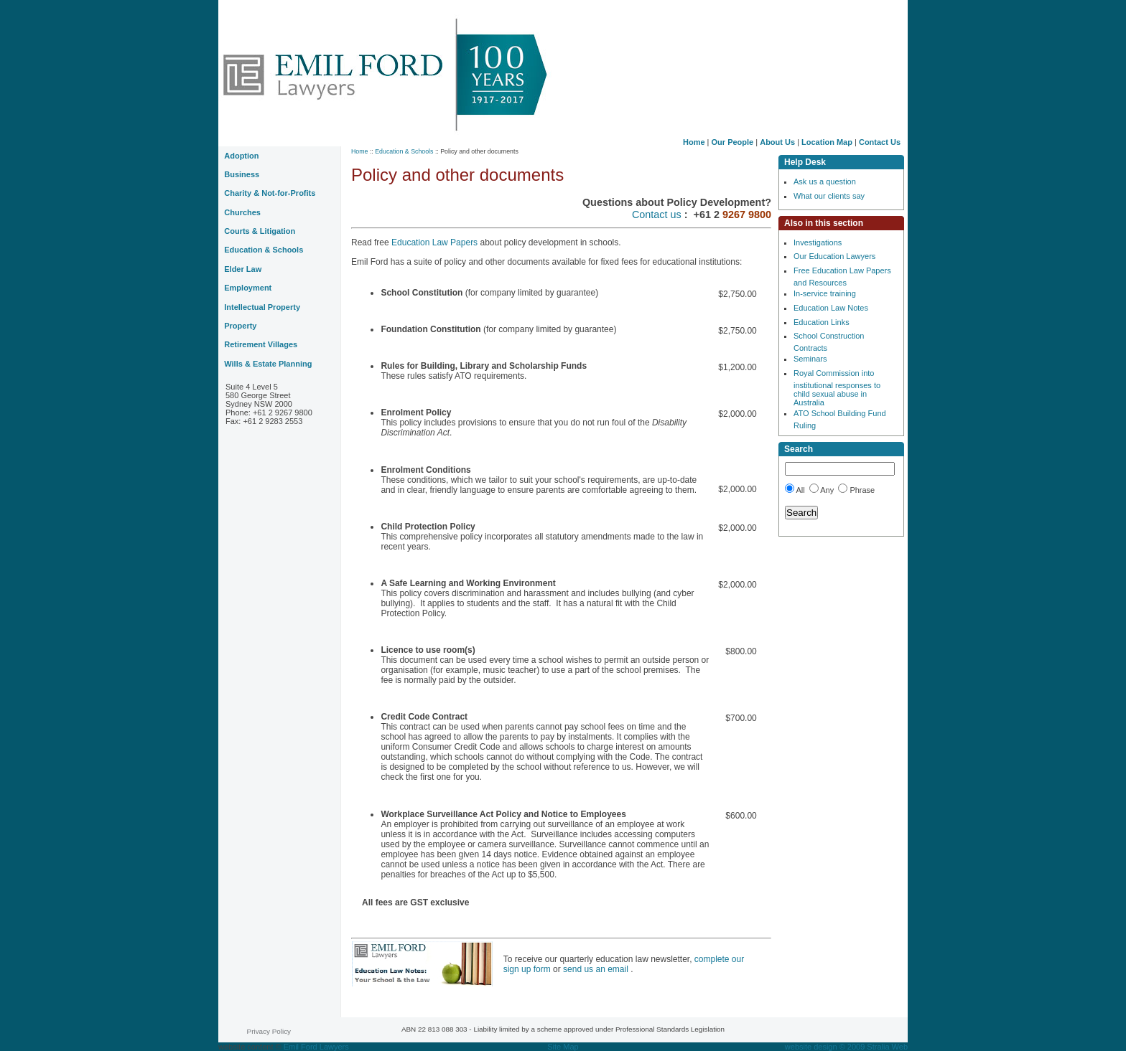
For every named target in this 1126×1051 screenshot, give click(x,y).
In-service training (825, 293)
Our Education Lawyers (834, 256)
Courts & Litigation (259, 231)
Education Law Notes (831, 307)
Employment (247, 287)
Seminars (810, 358)
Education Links (822, 322)
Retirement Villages (260, 344)
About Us (777, 142)
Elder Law (242, 269)
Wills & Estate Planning (268, 363)
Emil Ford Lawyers (316, 1046)
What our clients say (829, 196)
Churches (242, 212)
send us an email (597, 969)
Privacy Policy (269, 1031)
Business (241, 174)
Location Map (826, 142)
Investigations (818, 242)
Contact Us (880, 142)
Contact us (658, 214)
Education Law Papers (435, 242)
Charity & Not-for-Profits (269, 193)
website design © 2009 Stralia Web (846, 1046)
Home (694, 142)
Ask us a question (825, 181)
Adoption (241, 155)
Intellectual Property (262, 307)
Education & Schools (404, 151)
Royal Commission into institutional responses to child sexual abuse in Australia (837, 388)
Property (240, 325)
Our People (733, 142)
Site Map (562, 1046)
